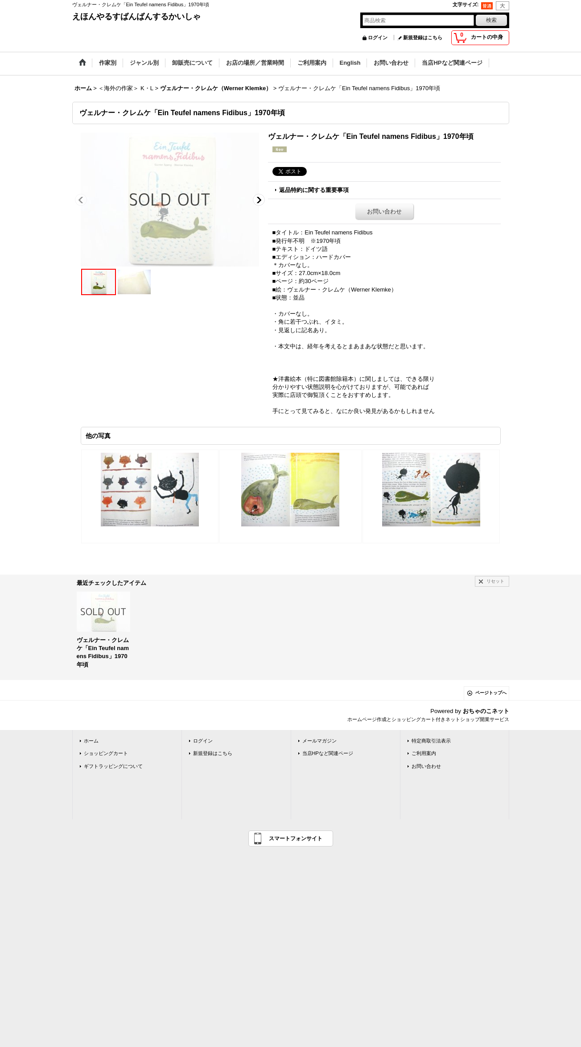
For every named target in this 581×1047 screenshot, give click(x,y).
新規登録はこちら (422, 37)
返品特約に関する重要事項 (314, 190)
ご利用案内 (424, 753)
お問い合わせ (384, 211)
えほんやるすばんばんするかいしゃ (136, 16)
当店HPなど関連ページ (327, 753)
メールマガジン (319, 740)
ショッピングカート (106, 753)
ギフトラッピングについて (113, 766)
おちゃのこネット (486, 711)
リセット (495, 581)
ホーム (91, 740)
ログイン (377, 37)
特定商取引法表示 (431, 740)
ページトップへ (491, 692)
